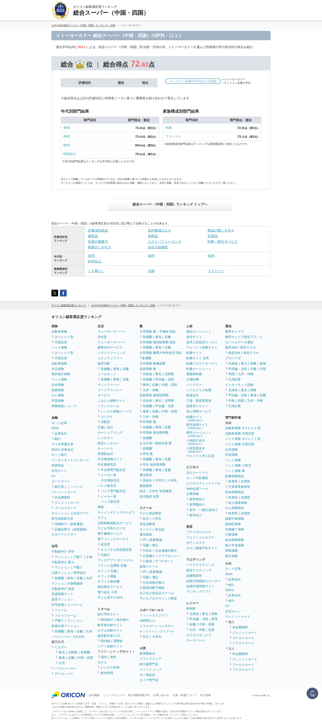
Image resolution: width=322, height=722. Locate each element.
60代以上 (69, 154)
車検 (100, 507)
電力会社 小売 (107, 592)
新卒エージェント (198, 434)
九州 (89, 578)
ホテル (102, 662)
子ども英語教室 (150, 513)
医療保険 (57, 390)
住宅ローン (59, 471)
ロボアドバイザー (63, 534)
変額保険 (231, 550)
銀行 (58, 439)
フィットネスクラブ (154, 615)
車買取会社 (105, 454)
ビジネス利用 (110, 667)
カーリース (105, 448)
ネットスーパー (108, 384)
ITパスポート (164, 561)
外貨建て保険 (234, 529)
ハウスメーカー (65, 668)
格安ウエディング (198, 570)
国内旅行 (107, 619)
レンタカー (105, 438)
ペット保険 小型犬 (238, 465)
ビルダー (61, 647)
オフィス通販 (106, 576)
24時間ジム (148, 620)
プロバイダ (233, 358)
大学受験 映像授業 (152, 363)
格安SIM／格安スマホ (240, 347)
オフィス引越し (108, 571)
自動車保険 (59, 331)
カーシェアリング (110, 432)
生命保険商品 (234, 492)
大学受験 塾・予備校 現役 (158, 331)
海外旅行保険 (60, 374)
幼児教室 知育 (149, 496)
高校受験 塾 (148, 369)
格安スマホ (251, 353)
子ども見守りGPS (110, 597)
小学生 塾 (146, 454)
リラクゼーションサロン (157, 626)
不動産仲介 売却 (62, 551)
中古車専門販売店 (113, 470)
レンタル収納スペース (116, 411)
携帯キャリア (234, 331)
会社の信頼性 (158, 247)
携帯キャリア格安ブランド (244, 337)
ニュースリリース (114, 695)
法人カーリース (197, 472)
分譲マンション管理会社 (68, 572)
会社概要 (94, 695)
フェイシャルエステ (200, 537)
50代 (66, 145)
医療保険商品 (234, 476)
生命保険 (57, 384)
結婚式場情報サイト (200, 586)
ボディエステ (195, 543)
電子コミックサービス (113, 539)
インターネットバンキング (70, 460)
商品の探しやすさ (221, 230)
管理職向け (197, 504)
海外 (113, 657)
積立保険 (231, 556)
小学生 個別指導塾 (152, 464)
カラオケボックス (198, 635)
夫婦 (168, 127)
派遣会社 (192, 395)
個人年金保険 (234, 545)
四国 (231, 374)
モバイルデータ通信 (239, 342)
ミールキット (106, 374)
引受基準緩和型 (239, 486)
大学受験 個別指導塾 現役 (158, 342)
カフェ (102, 517)
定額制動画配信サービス (114, 523)
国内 (104, 657)
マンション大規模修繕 (67, 583)
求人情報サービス (198, 411)
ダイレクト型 (64, 337)
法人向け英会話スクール (157, 593)
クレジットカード (63, 492)
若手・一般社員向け (203, 510)
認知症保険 (233, 524)
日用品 (213, 236)
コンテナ (107, 416)
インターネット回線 (239, 384)
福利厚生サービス (110, 587)
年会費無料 (62, 497)
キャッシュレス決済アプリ (70, 513)
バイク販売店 (106, 486)
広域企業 (234, 379)
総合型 (105, 544)
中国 (263, 369)
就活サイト (194, 337)
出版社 (105, 555)
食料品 (93, 236)
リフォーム (59, 610)
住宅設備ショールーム (67, 604)
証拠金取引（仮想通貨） (72, 529)
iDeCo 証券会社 (62, 449)
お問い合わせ (161, 695)
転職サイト (194, 353)
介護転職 (192, 379)
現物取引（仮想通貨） (70, 524)
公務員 (147, 561)
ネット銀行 (59, 454)
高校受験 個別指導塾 (154, 395)
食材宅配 (103, 363)
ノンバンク (75, 486)
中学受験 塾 (148, 422)
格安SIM (234, 353)
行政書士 (149, 556)
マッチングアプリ (198, 591)
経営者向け (197, 499)
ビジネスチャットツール (203, 483)
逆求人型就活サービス (202, 342)
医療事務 (156, 540)
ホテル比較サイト (110, 630)
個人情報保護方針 (139, 695)
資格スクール (149, 566)
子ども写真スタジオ (111, 528)
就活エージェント (198, 331)
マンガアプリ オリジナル (115, 560)
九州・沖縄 (150, 390)
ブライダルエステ (198, 532)
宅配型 (105, 422)
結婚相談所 (194, 575)
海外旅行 (122, 619)
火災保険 (57, 369)
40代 (66, 136)
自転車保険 (59, 363)
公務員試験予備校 (152, 587)
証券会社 (61, 433)
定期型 (245, 481)
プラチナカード (243, 643)
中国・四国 (85, 657)
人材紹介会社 (195, 442)
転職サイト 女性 (197, 358)
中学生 (160, 480)
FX (53, 476)
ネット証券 (59, 423)
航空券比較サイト (110, 625)
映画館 (191, 608)
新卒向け (195, 515)
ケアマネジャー (169, 556)
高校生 (147, 480)
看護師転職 (194, 374)
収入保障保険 (237, 503)
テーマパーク (195, 640)
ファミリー (173, 136)
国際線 (118, 641)
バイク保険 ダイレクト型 (243, 439)
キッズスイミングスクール (157, 631)
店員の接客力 (98, 241)
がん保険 (57, 395)
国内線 (105, 641)
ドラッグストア (150, 659)
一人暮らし (96, 271)
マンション (62, 557)
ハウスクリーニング (111, 353)
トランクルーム (108, 406)
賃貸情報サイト (62, 594)
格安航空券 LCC (108, 636)
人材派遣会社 (195, 449)
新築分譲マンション (65, 626)
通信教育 (146, 475)
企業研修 (192, 494)
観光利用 (107, 673)
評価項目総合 (98, 230)
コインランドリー (110, 358)
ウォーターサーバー (111, 331)
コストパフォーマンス (164, 241)
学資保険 (57, 400)
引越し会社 (105, 427)
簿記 (155, 545)
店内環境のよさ (159, 230)
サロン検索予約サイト (202, 548)
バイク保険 (59, 347)
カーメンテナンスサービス (116, 512)
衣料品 (153, 236)
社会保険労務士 (166, 550)
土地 (89, 557)
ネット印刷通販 (197, 478)
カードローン (60, 481)
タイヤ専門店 (149, 680)
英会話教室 (147, 524)
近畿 (79, 578)
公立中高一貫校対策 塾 (156, 443)
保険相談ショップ (63, 406)
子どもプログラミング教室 (158, 598)
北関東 (72, 652)
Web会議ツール (197, 488)
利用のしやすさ (99, 247)
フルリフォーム (65, 615)
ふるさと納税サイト (111, 400)
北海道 (147, 374)
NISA (55, 428)
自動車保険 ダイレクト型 (243, 428)
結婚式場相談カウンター (203, 581)
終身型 (233, 481)
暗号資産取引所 (62, 518)
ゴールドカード (65, 508)
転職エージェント (198, 369)
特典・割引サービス (223, 241)
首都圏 (59, 578)
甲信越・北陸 (164, 379)
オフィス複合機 (108, 581)
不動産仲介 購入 (62, 562)
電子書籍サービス (110, 533)
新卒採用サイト (197, 426)
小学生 (172, 480)
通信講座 (146, 534)
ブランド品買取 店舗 (112, 565)
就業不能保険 (234, 518)
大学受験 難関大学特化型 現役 (161, 353)
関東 (214, 614)
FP (145, 540)
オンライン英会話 (152, 529)
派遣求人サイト (197, 406)
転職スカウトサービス (202, 363)
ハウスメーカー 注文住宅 (67, 636)
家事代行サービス (110, 347)
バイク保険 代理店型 (239, 444)
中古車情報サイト (110, 459)
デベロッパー (64, 674)
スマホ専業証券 (62, 444)
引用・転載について (185, 695)
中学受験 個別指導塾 (154, 432)
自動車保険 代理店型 (239, 433)
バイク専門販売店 (113, 491)
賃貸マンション (62, 599)
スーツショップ (150, 669)
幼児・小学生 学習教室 (156, 491)
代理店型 (61, 342)
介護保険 (231, 534)
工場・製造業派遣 (198, 400)
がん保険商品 (234, 508)
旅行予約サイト (108, 614)
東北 (62, 652)
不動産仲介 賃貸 (62, 589)
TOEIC (147, 550)
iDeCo (229, 590)
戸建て (78, 557)
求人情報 (205, 695)
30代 (66, 127)
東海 (70, 578)
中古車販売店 (106, 464)
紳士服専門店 (149, 664)
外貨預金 (57, 465)
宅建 (146, 545)
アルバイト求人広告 (200, 456)
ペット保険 (59, 379)
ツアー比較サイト (110, 646)
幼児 (146, 518)
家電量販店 (147, 653)
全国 (211, 629)
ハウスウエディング (200, 565)
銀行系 (59, 486)
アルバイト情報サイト (202, 347)
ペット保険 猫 (235, 471)
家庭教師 (146, 486)
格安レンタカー (108, 443)
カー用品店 (147, 675)
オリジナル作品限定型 (116, 549)
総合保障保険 (234, 540)
